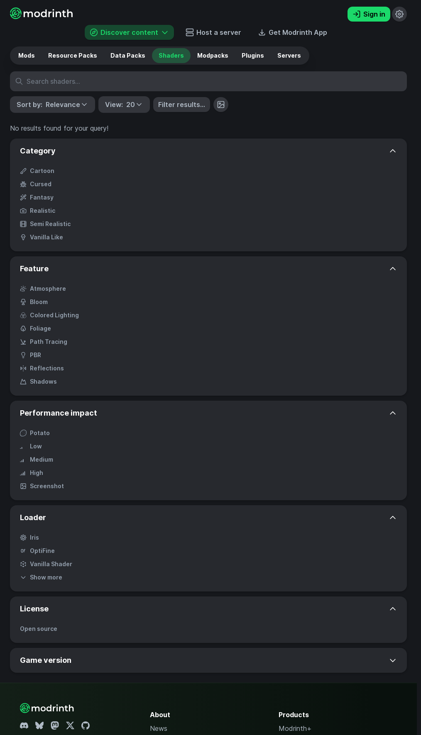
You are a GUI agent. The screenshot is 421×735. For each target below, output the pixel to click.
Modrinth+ (295, 728)
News (158, 728)
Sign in (368, 14)
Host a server (213, 32)
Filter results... (181, 104)
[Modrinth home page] (42, 16)
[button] (52, 104)
